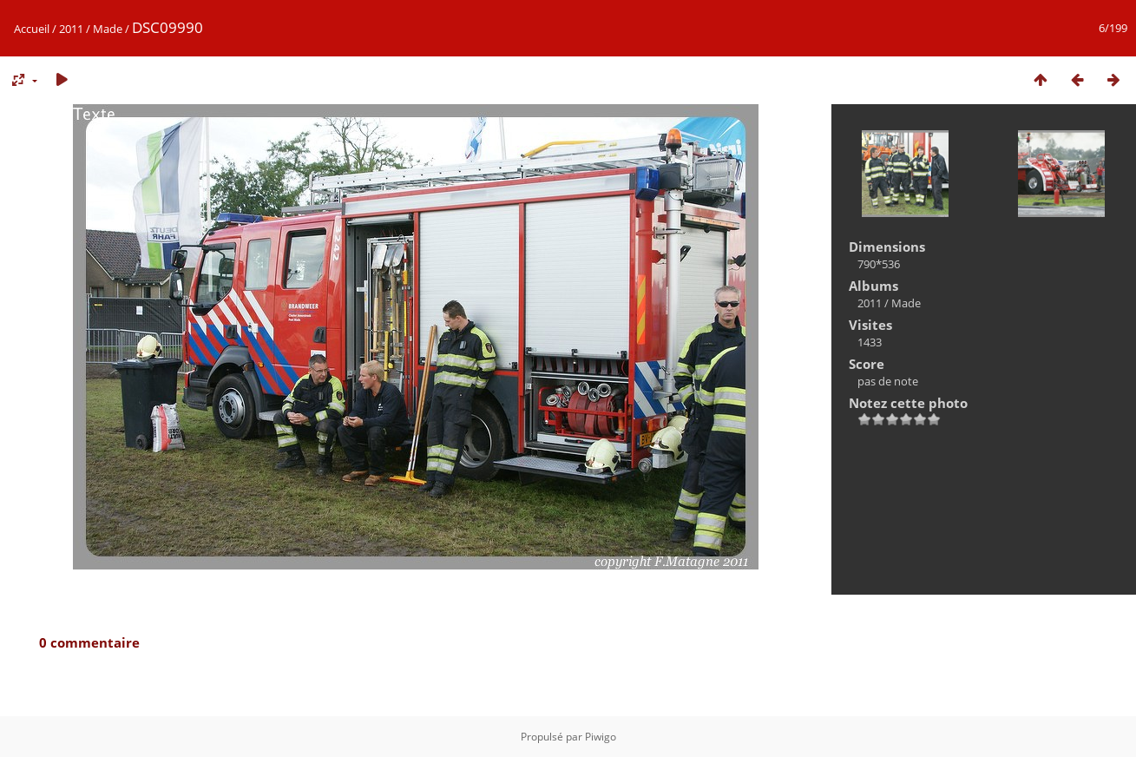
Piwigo (600, 736)
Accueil (31, 28)
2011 (71, 28)
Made (107, 28)
